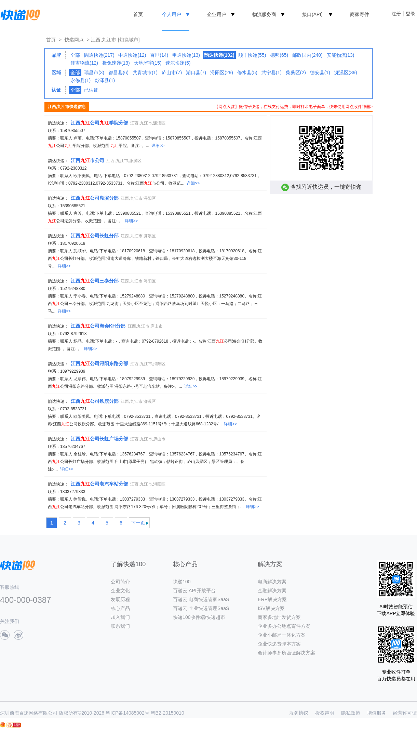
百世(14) (159, 55)
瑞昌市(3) (94, 72)
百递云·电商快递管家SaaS (201, 599)
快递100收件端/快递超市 (199, 617)
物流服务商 (264, 14)
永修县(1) (80, 80)
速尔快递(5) (177, 63)
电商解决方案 (272, 581)
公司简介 (120, 581)
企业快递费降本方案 (279, 644)
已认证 (91, 90)
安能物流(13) (340, 55)
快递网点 (74, 39)
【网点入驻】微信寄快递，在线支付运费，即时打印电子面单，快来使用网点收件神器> (293, 106)
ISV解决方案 (271, 608)
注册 (396, 13)
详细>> (157, 145)
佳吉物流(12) (84, 63)
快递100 (181, 581)
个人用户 (171, 14)
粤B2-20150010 (167, 713)
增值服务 (376, 713)
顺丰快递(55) (252, 55)
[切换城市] (129, 39)
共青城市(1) (145, 72)
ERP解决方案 (272, 599)
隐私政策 (350, 713)
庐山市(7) (172, 72)
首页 (138, 14)
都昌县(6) (118, 72)
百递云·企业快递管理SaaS (201, 608)
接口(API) (312, 14)
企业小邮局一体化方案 (282, 635)
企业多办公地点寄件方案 (284, 626)
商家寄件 (359, 14)
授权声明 (324, 713)
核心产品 (120, 608)
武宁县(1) (271, 72)
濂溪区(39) (345, 72)
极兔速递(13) (116, 63)
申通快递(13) (186, 55)
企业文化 (120, 590)
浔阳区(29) (221, 72)
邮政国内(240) (307, 55)
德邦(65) (279, 55)
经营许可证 (405, 713)
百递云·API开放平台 (194, 590)
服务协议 (298, 713)
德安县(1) (320, 72)
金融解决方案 (272, 590)
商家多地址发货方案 (279, 617)
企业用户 (216, 14)
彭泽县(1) (105, 80)
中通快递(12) (132, 55)
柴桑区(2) (296, 72)
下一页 (138, 523)
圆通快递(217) (99, 55)
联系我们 (120, 626)
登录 (410, 13)
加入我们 (120, 617)
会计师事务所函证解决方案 (286, 652)
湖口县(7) (196, 72)
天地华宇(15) (148, 63)
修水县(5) (247, 72)
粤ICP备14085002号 (127, 713)
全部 (75, 55)
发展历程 (120, 599)
